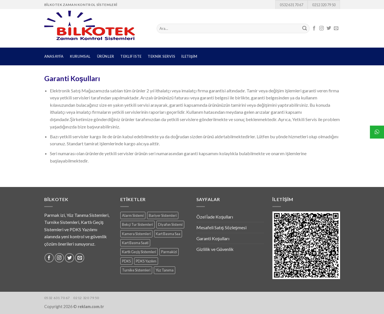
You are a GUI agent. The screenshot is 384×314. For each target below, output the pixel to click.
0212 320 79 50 (324, 5)
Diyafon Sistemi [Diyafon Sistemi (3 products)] (170, 224)
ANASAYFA (54, 56)
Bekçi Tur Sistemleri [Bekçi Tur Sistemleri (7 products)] (137, 224)
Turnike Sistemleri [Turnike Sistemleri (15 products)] (136, 270)
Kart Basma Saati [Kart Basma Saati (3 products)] (135, 242)
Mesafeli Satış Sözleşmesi (221, 227)
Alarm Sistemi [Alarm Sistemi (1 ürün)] (133, 215)
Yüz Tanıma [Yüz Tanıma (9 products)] (165, 270)
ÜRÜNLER (105, 56)
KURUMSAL (80, 56)
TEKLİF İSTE (130, 56)
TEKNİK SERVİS (161, 56)
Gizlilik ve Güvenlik (215, 249)
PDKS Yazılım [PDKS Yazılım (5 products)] (146, 261)
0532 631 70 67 (291, 5)
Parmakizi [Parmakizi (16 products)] (169, 252)
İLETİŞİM (189, 56)
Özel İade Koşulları (214, 216)
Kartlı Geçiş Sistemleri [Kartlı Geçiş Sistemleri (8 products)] (139, 252)
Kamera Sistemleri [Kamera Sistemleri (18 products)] (136, 233)
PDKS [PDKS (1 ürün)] (126, 261)
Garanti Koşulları (212, 238)
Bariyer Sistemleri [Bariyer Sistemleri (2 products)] (163, 215)
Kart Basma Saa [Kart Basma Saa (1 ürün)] (168, 233)
